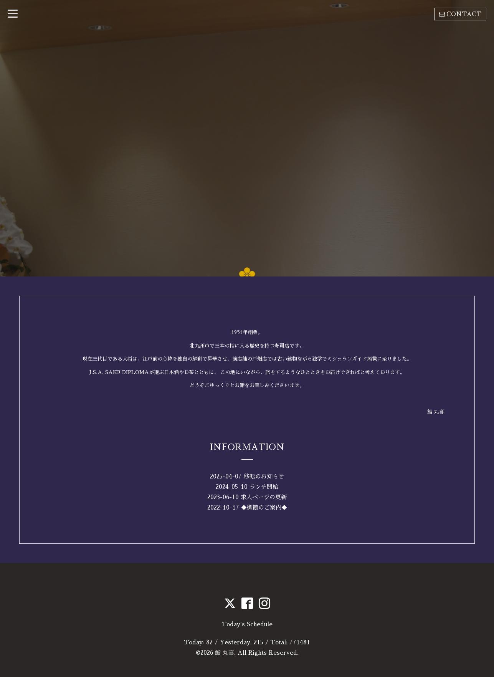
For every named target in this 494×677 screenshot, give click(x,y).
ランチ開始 (263, 487)
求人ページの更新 (264, 497)
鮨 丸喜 (224, 652)
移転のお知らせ (264, 476)
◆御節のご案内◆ (264, 507)
